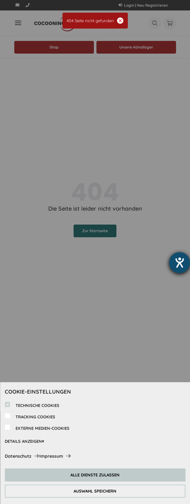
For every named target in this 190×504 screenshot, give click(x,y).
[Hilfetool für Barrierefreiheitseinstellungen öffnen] (179, 262)
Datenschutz (18, 456)
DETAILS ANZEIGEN (23, 441)
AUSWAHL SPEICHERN (95, 491)
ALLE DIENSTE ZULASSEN (95, 474)
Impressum (51, 456)
